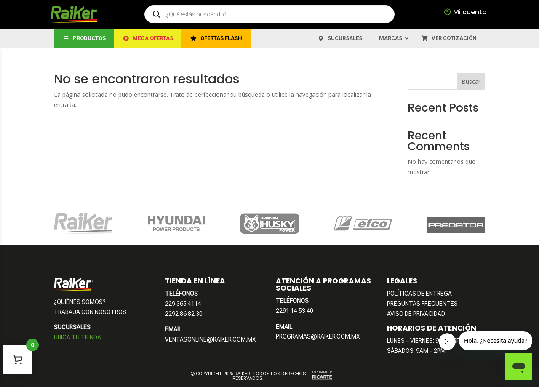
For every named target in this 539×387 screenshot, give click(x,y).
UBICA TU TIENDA (77, 337)
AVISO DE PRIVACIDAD (416, 313)
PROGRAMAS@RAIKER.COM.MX (318, 336)
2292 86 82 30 (184, 313)
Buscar (471, 81)
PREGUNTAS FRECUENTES (422, 303)
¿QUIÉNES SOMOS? (80, 302)
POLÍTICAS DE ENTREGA (419, 293)
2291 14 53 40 (294, 310)
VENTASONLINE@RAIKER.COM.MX (210, 339)
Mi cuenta (470, 12)
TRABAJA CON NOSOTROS (90, 312)
